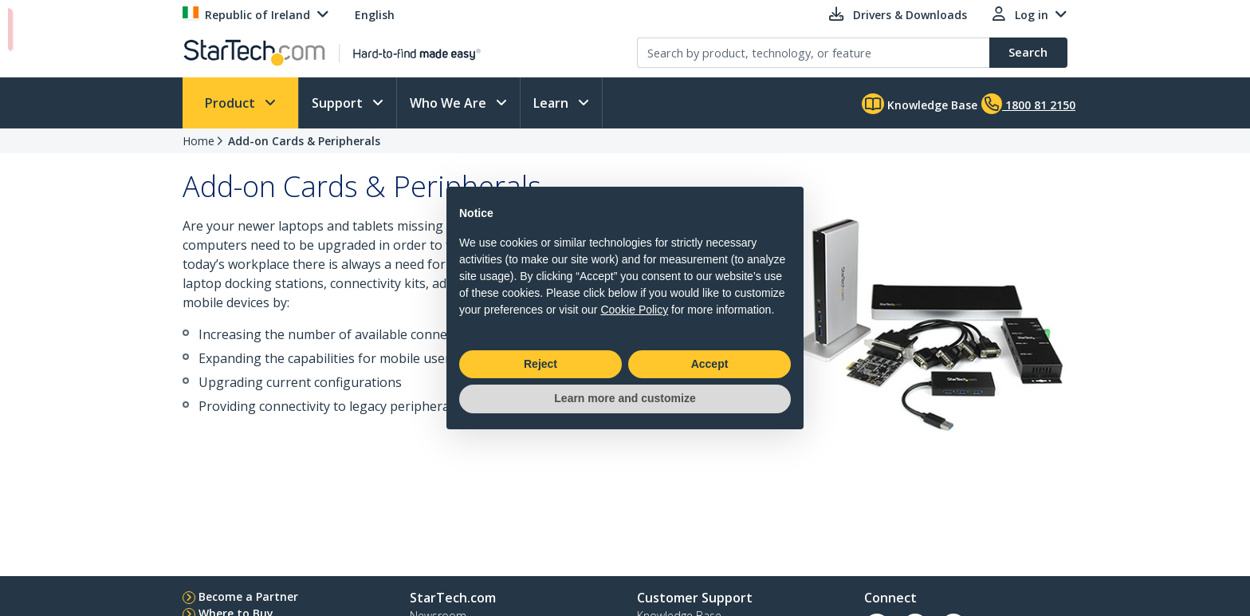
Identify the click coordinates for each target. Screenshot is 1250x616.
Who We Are (449, 103)
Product (231, 103)
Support (339, 103)
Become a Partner (248, 596)
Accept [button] (710, 363)
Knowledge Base (919, 103)
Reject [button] (540, 363)
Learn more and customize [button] (624, 398)
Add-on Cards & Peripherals (304, 140)
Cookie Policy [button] (634, 309)
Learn (552, 103)
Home (198, 140)
